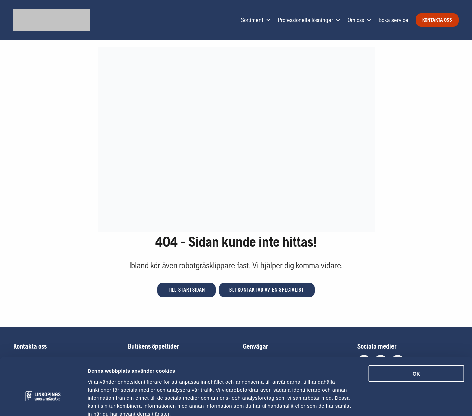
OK (416, 335)
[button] (186, 290)
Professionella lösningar (309, 20)
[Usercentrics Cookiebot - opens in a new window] (43, 403)
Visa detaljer (363, 403)
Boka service (393, 19)
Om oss (360, 20)
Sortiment (256, 20)
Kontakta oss (437, 20)
